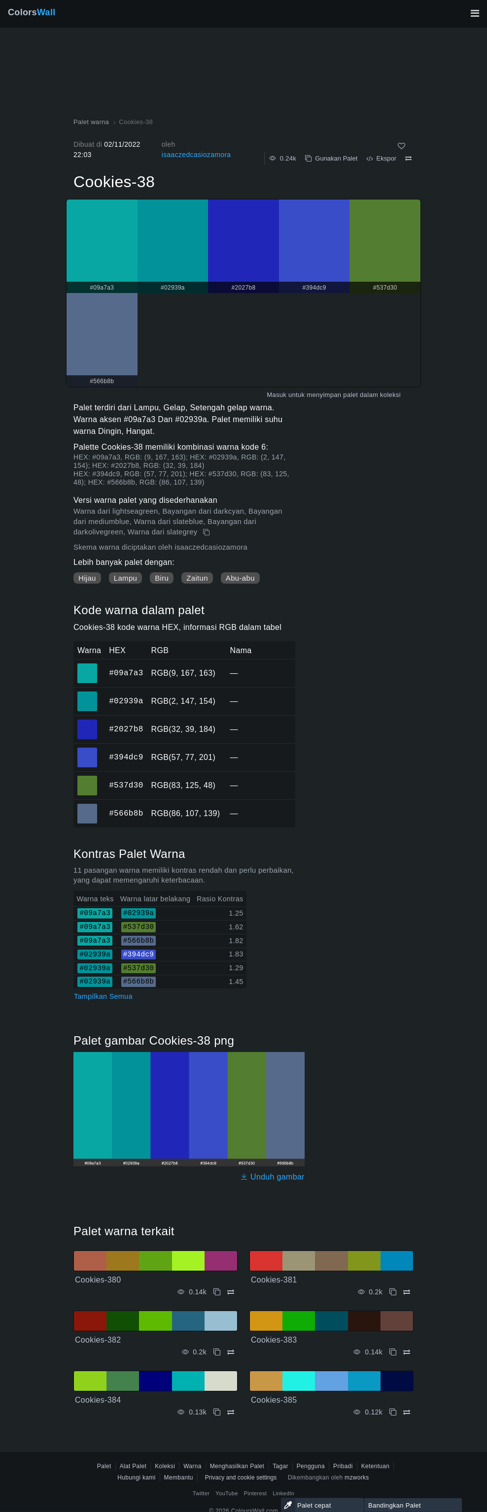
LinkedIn (283, 1493)
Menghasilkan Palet (237, 1466)
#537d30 (126, 785)
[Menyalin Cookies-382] (217, 1352)
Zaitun (197, 578)
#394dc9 (126, 757)
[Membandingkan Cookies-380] (231, 1292)
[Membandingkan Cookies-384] (231, 1412)
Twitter (201, 1493)
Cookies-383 (274, 1340)
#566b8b (126, 813)
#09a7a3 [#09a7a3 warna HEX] (87, 666)
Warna (192, 1466)
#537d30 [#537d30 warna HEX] (87, 779)
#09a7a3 (126, 672)
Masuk (276, 394)
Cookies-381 (274, 1280)
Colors (32, 12)
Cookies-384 (98, 1400)
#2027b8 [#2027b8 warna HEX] (87, 722)
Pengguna (311, 1466)
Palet (104, 1466)
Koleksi (165, 1466)
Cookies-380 (98, 1280)
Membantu (178, 1477)
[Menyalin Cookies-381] (393, 1292)
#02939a (126, 700)
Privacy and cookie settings (241, 1477)
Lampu (125, 578)
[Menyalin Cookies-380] (217, 1292)
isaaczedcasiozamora (196, 155)
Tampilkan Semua (103, 996)
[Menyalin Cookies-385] (393, 1412)
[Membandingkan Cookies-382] (231, 1352)
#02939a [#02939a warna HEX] (87, 694)
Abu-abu (240, 578)
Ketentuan (375, 1466)
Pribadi (343, 1466)
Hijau (87, 578)
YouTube (226, 1493)
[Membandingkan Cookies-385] (407, 1412)
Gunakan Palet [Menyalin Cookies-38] (331, 158)
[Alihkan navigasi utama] (474, 13)
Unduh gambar (272, 1177)
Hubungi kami (136, 1477)
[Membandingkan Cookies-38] (408, 158)
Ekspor (381, 158)
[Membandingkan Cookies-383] (407, 1352)
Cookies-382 (98, 1340)
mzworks (357, 1477)
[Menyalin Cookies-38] (207, 532)
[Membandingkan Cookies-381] (407, 1292)
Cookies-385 (274, 1400)
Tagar (280, 1466)
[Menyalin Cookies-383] (393, 1352)
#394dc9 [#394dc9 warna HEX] (87, 751)
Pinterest (255, 1493)
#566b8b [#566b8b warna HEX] (87, 807)
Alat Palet (133, 1466)
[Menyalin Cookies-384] (217, 1412)
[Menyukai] (401, 146)
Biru (162, 578)
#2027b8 (126, 728)
